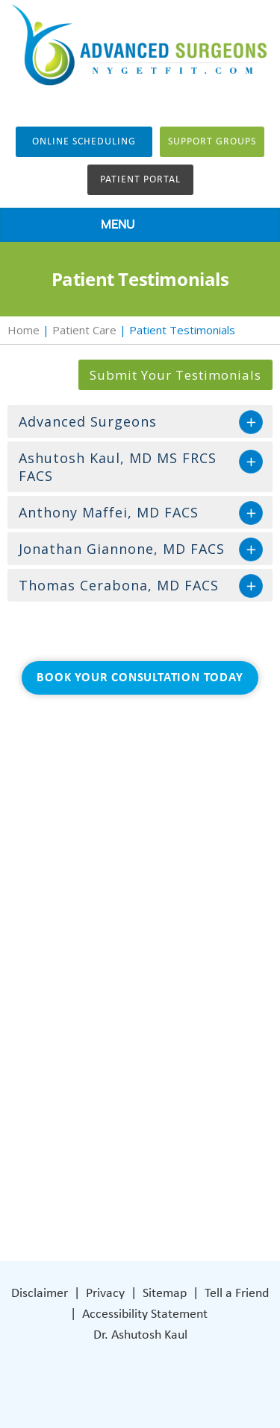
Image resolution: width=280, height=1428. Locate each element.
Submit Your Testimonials (175, 374)
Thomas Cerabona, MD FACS (119, 585)
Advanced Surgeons (88, 421)
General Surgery (109, 930)
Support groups (212, 141)
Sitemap (165, 1294)
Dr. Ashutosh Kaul (140, 1335)
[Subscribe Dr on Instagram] (112, 1168)
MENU (136, 225)
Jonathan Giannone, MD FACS (122, 549)
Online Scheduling (84, 141)
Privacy (105, 1294)
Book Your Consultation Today (140, 678)
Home (23, 329)
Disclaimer (39, 1294)
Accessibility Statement (145, 1314)
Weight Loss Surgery (120, 908)
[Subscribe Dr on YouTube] (144, 1168)
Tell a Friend (237, 1294)
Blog (78, 953)
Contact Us (96, 997)
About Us (91, 886)
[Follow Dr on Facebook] (81, 1168)
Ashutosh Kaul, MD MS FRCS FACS (118, 467)
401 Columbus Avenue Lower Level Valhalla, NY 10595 (148, 1115)
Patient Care (84, 329)
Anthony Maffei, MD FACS (109, 512)
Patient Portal (140, 179)
